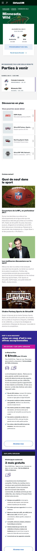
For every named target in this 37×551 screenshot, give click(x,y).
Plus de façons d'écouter (18, 53)
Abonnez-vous (18, 444)
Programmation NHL (18, 47)
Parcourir (5, 9)
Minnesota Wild (16, 88)
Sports (13, 9)
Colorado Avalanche (17, 80)
